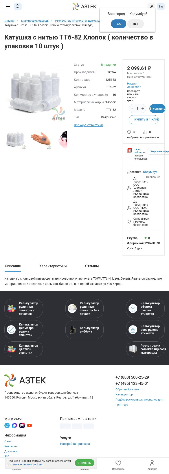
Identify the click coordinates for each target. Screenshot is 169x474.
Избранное (118, 465)
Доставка (10, 451)
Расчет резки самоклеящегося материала (145, 349)
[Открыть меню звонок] (161, 6)
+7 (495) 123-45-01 (132, 383)
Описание (13, 266)
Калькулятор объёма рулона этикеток (144, 308)
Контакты (10, 446)
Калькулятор (124, 394)
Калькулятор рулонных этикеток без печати (83, 308)
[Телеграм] (7, 425)
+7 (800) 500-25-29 (132, 377)
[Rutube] (22, 425)
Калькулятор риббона (83, 329)
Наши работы (138, 151)
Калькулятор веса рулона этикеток (144, 329)
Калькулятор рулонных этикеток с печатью (22, 308)
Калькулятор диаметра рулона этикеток (22, 330)
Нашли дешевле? (133, 85)
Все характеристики (88, 125)
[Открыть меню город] (151, 6)
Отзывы (92, 266)
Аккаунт (152, 465)
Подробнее (153, 177)
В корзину (157, 108)
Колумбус (150, 172)
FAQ (6, 456)
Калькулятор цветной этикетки (22, 349)
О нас (8, 441)
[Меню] (8, 6)
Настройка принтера (75, 444)
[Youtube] (29, 425)
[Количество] (137, 108)
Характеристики (53, 266)
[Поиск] (18, 6)
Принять (84, 463)
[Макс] (14, 425)
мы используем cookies (27, 464)
